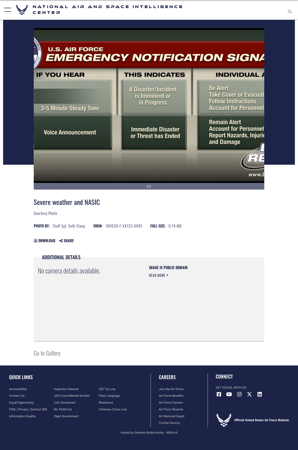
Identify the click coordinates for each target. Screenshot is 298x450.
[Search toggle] (290, 10)
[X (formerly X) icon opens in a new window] (249, 394)
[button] (6, 10)
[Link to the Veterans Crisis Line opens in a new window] (113, 409)
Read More (157, 275)
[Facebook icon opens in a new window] (219, 394)
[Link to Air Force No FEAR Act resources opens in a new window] (63, 409)
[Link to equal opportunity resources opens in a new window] (21, 402)
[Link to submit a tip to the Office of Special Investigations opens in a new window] (107, 389)
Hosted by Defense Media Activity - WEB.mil (149, 432)
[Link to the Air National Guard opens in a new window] (171, 416)
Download (44, 240)
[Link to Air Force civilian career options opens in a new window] (169, 423)
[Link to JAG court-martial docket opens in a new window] (72, 396)
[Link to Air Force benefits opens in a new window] (171, 396)
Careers (167, 377)
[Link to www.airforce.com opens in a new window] (171, 389)
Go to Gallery (47, 352)
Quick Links (21, 377)
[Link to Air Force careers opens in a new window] (171, 402)
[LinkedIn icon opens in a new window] (260, 394)
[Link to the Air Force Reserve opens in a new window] (171, 409)
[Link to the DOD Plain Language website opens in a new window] (109, 396)
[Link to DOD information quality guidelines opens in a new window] (22, 416)
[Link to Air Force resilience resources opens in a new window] (106, 402)
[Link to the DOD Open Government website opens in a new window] (66, 416)
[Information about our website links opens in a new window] (64, 402)
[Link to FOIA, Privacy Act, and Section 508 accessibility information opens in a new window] (28, 409)
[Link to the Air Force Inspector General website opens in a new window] (66, 389)
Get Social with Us (231, 388)
